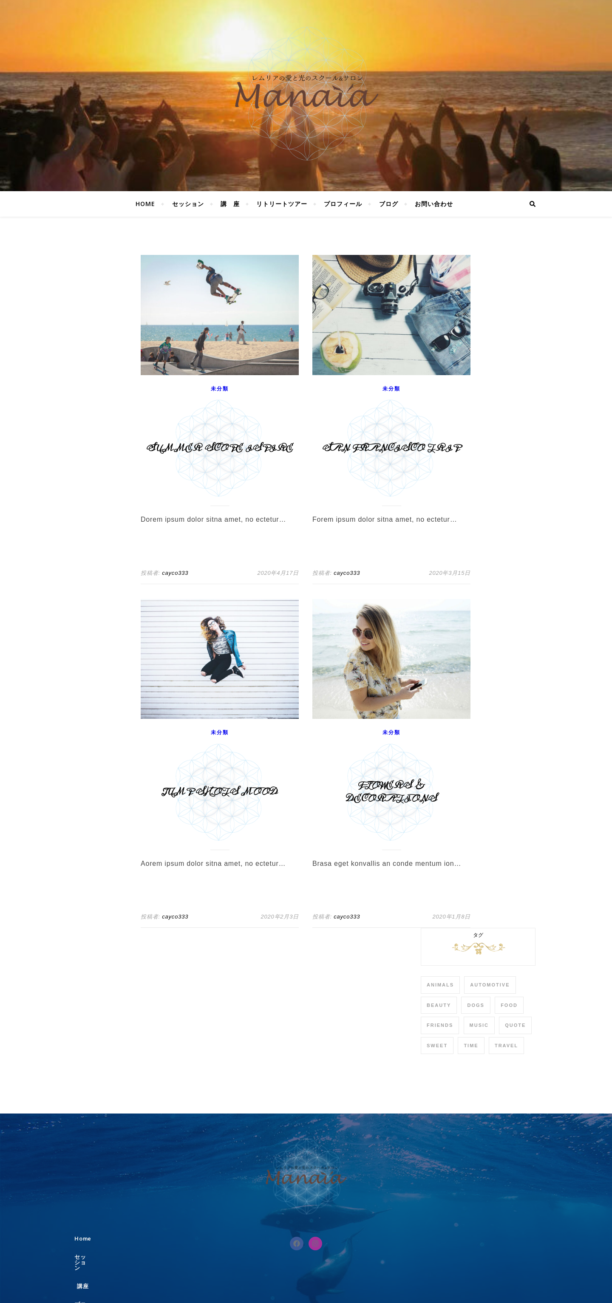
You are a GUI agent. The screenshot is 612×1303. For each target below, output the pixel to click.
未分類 (219, 389)
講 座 (230, 204)
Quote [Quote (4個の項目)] (515, 1025)
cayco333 (175, 573)
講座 (294, 1238)
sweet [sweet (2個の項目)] (437, 1045)
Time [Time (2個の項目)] (471, 1045)
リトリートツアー (281, 204)
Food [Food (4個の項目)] (509, 1005)
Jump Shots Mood (220, 792)
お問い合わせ (434, 204)
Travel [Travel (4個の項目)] (506, 1045)
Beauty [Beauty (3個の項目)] (439, 1005)
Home (145, 204)
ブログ (388, 204)
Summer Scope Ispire (220, 448)
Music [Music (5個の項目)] (479, 1025)
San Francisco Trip (391, 448)
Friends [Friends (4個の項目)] (440, 1025)
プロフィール (343, 204)
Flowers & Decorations (391, 792)
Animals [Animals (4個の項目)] (440, 984)
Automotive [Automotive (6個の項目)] (490, 984)
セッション (188, 204)
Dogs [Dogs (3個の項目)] (475, 1005)
